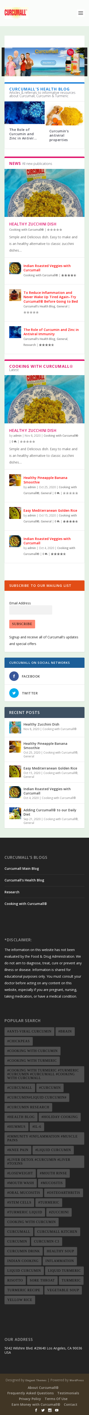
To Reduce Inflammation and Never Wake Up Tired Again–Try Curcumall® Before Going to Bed (50, 296)
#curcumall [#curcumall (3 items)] (19, 1088)
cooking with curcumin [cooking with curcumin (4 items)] (31, 1222)
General (62, 306)
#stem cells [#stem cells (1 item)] (19, 1202)
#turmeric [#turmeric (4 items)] (48, 1202)
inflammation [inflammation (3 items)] (60, 1261)
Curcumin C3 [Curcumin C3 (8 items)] (46, 1241)
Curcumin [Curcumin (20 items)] (17, 1241)
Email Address (20, 603)
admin (17, 436)
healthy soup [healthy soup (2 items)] (60, 1251)
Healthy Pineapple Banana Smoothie (45, 479)
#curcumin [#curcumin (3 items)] (50, 1088)
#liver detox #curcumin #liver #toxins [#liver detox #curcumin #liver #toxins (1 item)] (38, 1161)
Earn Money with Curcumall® (36, 1404)
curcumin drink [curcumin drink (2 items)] (23, 1251)
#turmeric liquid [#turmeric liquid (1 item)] (24, 1212)
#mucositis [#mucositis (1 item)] (52, 1183)
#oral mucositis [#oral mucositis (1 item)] (23, 1193)
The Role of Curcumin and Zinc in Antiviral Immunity (51, 331)
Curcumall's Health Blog (39, 306)
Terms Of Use (56, 1398)
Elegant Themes (36, 1380)
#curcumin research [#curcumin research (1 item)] (28, 1107)
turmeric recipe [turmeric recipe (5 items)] (23, 1290)
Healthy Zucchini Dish (33, 224)
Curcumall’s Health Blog (24, 880)
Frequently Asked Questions (30, 1393)
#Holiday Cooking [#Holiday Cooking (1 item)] (60, 1117)
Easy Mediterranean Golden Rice (50, 510)
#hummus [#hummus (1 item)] (16, 1126)
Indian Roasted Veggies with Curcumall (47, 267)
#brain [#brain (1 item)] (65, 1031)
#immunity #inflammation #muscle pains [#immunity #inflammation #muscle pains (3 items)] (42, 1138)
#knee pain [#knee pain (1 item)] (17, 1150)
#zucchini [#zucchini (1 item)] (59, 1212)
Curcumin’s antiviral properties (59, 135)
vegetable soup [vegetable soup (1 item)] (63, 1290)
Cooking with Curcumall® (26, 230)
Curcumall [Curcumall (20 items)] (18, 1231)
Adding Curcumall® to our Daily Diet (49, 812)
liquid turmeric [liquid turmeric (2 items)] (64, 1270)
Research (29, 345)
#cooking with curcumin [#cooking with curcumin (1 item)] (32, 1051)
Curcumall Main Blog (22, 868)
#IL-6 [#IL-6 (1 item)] (37, 1126)
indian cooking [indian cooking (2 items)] (23, 1261)
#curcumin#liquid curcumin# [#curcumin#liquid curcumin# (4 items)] (37, 1097)
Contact (70, 1404)
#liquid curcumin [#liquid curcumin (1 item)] (53, 1150)
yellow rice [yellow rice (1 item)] (19, 1300)
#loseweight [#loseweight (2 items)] (20, 1173)
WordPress (77, 1380)
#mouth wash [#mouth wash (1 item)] (20, 1183)
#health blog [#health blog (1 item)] (21, 1117)
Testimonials (68, 1393)
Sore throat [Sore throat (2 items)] (42, 1280)
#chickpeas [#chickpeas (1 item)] (18, 1041)
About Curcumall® (43, 1387)
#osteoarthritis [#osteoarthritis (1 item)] (63, 1193)
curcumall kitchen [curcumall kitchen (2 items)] (57, 1231)
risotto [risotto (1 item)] (15, 1280)
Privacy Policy (30, 1398)
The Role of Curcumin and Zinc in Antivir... (23, 133)
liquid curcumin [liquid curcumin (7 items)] (24, 1270)
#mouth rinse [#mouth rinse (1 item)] (53, 1173)
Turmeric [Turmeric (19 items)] (71, 1280)
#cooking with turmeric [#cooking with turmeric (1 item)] (32, 1060)
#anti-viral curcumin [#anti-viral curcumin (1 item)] (29, 1031)
